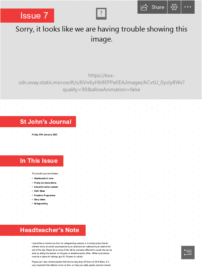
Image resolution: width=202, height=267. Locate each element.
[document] (101, 133)
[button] (152, 7)
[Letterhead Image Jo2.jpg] (101, 50)
